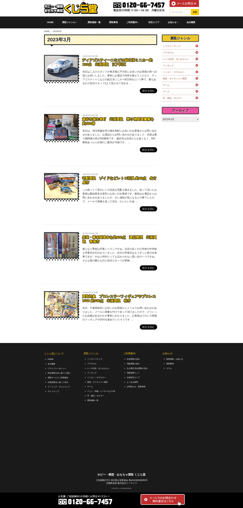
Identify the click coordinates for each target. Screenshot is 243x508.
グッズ (166, 91)
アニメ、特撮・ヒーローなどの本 (103, 389)
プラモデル (168, 52)
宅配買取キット (134, 372)
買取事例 (113, 22)
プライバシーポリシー (58, 368)
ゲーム (166, 85)
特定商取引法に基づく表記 (61, 372)
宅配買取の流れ (134, 363)
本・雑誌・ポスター (172, 98)
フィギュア (168, 65)
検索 (195, 12)
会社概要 (191, 22)
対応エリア (153, 22)
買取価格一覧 (94, 22)
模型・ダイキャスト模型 (175, 78)
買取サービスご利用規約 (60, 376)
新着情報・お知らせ (176, 359)
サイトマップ (54, 390)
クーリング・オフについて (61, 385)
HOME (50, 22)
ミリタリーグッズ (171, 46)
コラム (169, 368)
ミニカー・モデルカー (174, 72)
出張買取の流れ (134, 359)
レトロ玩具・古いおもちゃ (176, 59)
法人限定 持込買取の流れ (139, 368)
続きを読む (148, 90)
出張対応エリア (134, 376)
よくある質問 (133, 381)
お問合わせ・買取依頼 (137, 385)
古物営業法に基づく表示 (60, 381)
